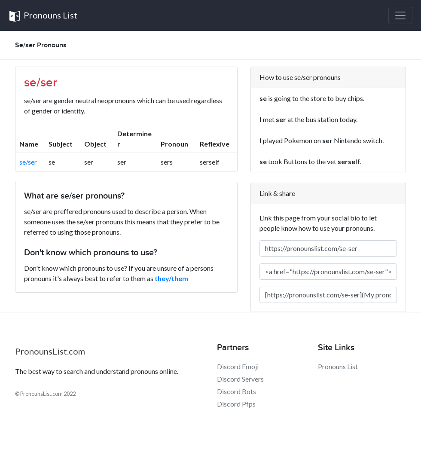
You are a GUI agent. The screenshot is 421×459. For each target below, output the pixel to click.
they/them (171, 278)
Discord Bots (236, 391)
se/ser (28, 162)
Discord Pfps (236, 404)
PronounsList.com (50, 351)
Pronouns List (43, 16)
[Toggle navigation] (400, 15)
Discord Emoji (238, 366)
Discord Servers (240, 379)
